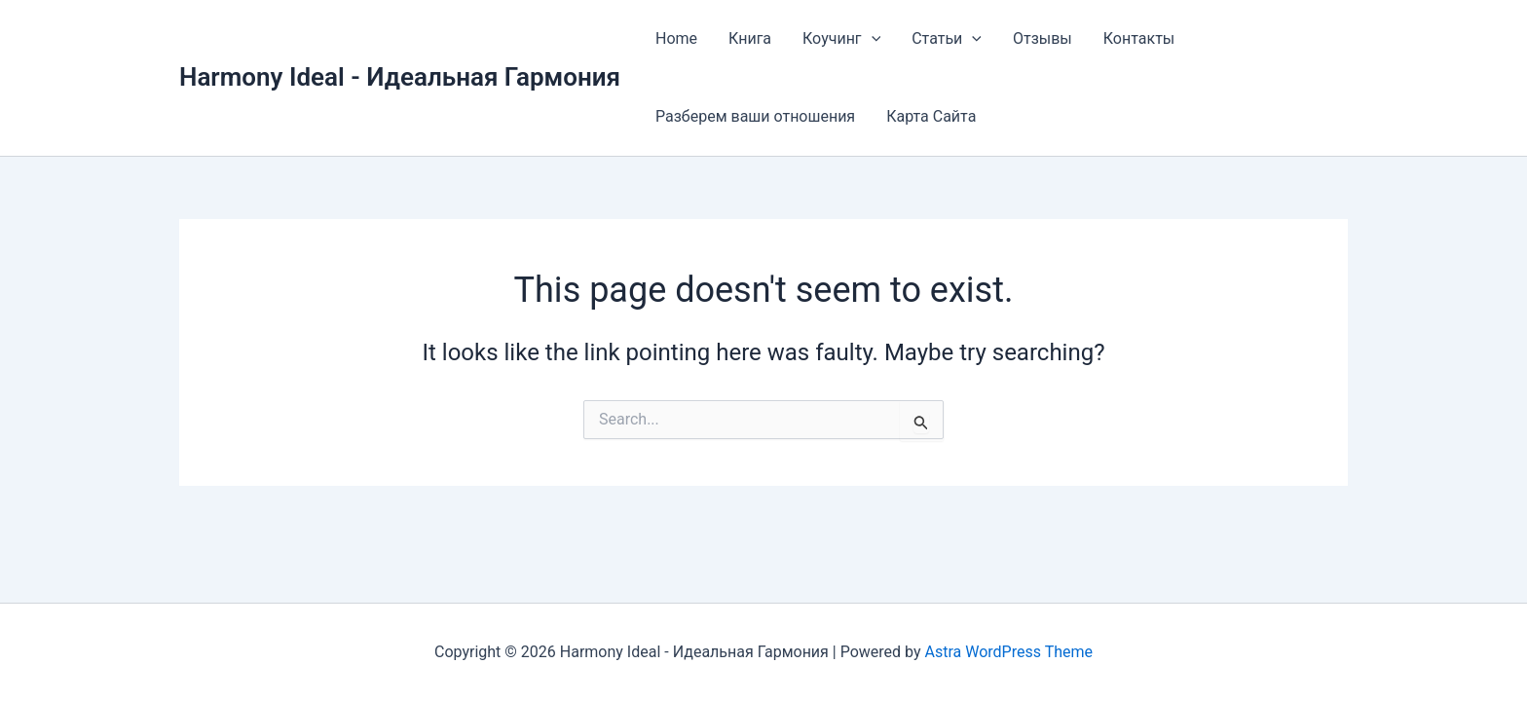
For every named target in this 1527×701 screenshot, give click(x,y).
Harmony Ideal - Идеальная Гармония (399, 77)
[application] (871, 39)
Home (676, 38)
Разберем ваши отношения (755, 116)
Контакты (1138, 38)
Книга (749, 38)
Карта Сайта (931, 116)
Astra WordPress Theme (1009, 652)
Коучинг (841, 39)
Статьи (947, 39)
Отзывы (1042, 38)
